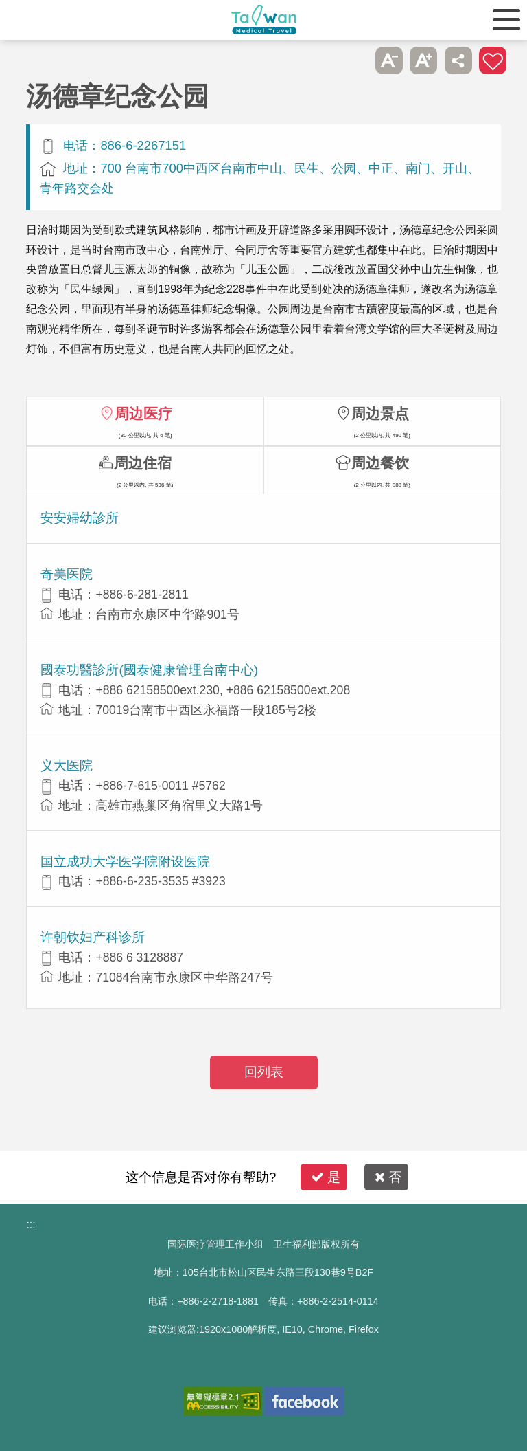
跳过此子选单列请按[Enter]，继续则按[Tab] (354, 60)
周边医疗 (143, 413)
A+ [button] (423, 60)
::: (30, 1224)
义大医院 (66, 765)
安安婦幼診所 (79, 518)
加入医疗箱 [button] (492, 60)
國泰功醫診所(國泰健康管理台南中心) (149, 670)
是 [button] (325, 1177)
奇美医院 (66, 574)
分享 (458, 60)
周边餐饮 (380, 463)
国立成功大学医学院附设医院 (125, 861)
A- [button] (389, 60)
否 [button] (388, 1177)
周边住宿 (143, 463)
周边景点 (380, 413)
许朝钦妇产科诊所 (92, 937)
